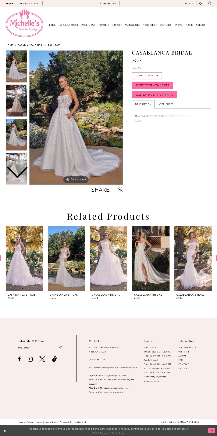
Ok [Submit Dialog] (211, 430)
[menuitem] (22, 3)
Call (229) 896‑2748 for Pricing (155, 96)
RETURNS (183, 368)
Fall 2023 (54, 45)
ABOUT (182, 355)
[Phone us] (108, 3)
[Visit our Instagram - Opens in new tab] (30, 359)
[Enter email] (39, 348)
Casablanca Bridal (31, 45)
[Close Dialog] (5, 430)
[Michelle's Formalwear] (24, 23)
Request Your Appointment (152, 86)
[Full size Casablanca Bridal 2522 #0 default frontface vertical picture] (76, 118)
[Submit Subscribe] (60, 348)
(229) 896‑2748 (97, 359)
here (120, 432)
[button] (189, 3)
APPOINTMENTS (187, 347)
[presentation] (24, 258)
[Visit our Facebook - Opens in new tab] (19, 359)
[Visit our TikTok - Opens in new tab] (54, 359)
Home (9, 45)
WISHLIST (183, 351)
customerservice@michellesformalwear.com (113, 367)
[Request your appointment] (22, 3)
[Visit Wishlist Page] (200, 3)
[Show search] (209, 3)
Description (143, 105)
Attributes (166, 105)
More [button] (138, 122)
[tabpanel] (76, 118)
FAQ (180, 360)
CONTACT (183, 364)
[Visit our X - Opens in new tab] (42, 359)
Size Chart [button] (138, 68)
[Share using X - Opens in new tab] (120, 189)
